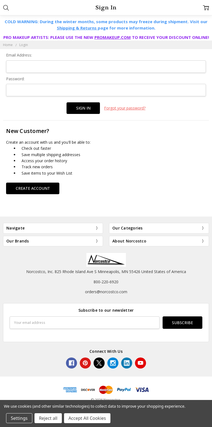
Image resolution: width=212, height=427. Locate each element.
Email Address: (19, 55)
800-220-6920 (106, 281)
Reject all (48, 418)
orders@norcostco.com (106, 291)
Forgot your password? (124, 108)
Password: (15, 78)
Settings (19, 418)
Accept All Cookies (87, 418)
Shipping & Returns (77, 28)
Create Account (33, 188)
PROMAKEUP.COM (112, 37)
